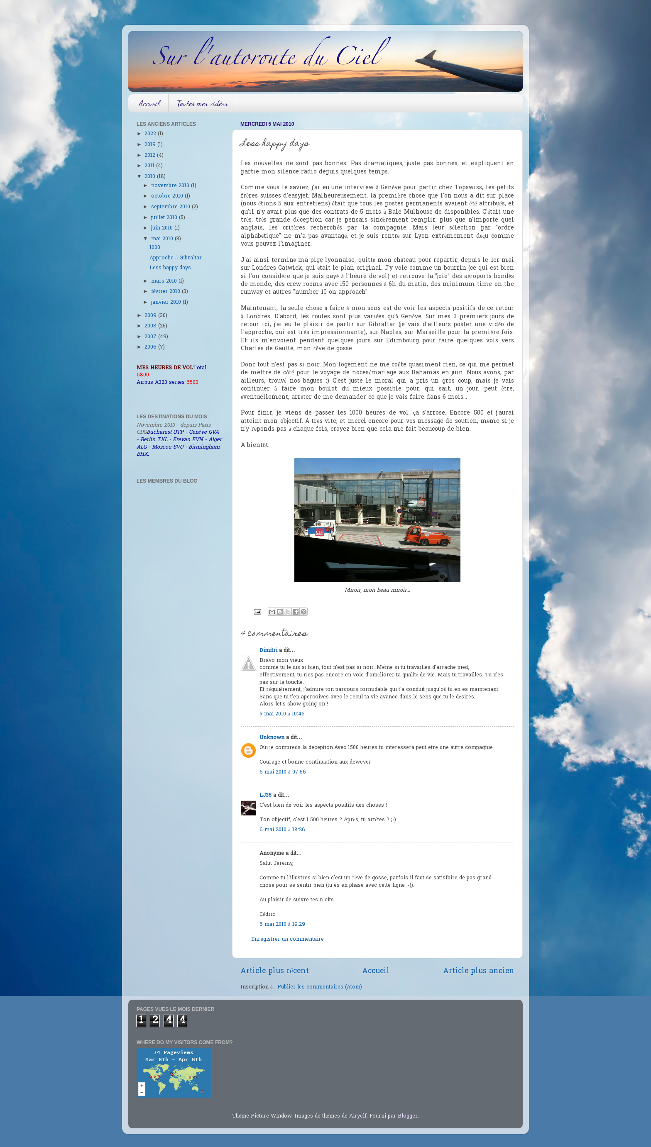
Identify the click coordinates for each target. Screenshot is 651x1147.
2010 (150, 177)
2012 (150, 155)
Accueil (149, 103)
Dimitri (268, 650)
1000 (154, 247)
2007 (151, 337)
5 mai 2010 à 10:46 (282, 714)
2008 (151, 326)
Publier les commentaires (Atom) (319, 987)
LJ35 (265, 795)
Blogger (408, 1116)
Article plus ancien (478, 971)
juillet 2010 (165, 218)
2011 (150, 166)
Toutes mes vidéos (202, 103)
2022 (151, 134)
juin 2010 (162, 228)
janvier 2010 (167, 302)
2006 (151, 347)
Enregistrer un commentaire (287, 939)
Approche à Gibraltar (175, 258)
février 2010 (166, 291)
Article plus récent (274, 971)
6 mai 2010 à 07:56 (282, 772)
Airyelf (358, 1116)
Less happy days (170, 268)
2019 (150, 145)
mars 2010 (165, 281)
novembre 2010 (171, 186)
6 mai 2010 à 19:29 (282, 924)
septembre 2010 (171, 207)
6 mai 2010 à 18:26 (282, 830)
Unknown (271, 738)
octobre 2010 (168, 196)
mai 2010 (163, 239)
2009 (151, 316)
